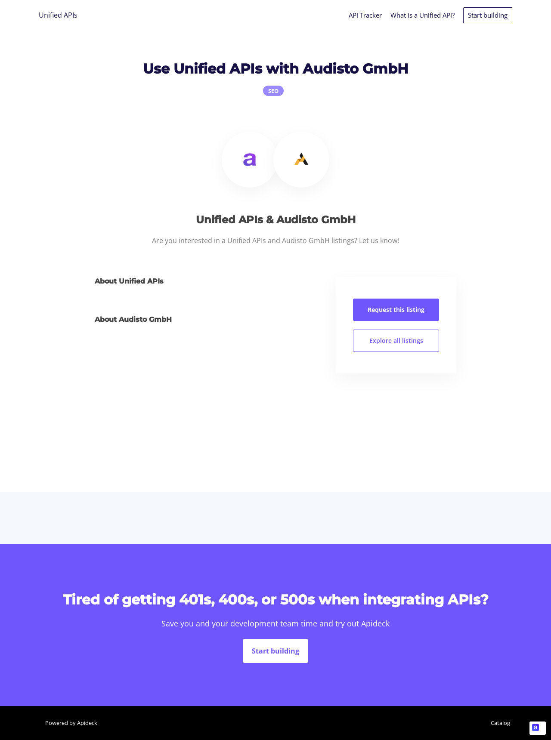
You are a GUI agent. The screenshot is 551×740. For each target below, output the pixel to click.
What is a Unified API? (422, 15)
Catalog (500, 723)
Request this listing (396, 309)
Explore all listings (396, 340)
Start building (488, 15)
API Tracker (365, 15)
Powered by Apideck (71, 723)
